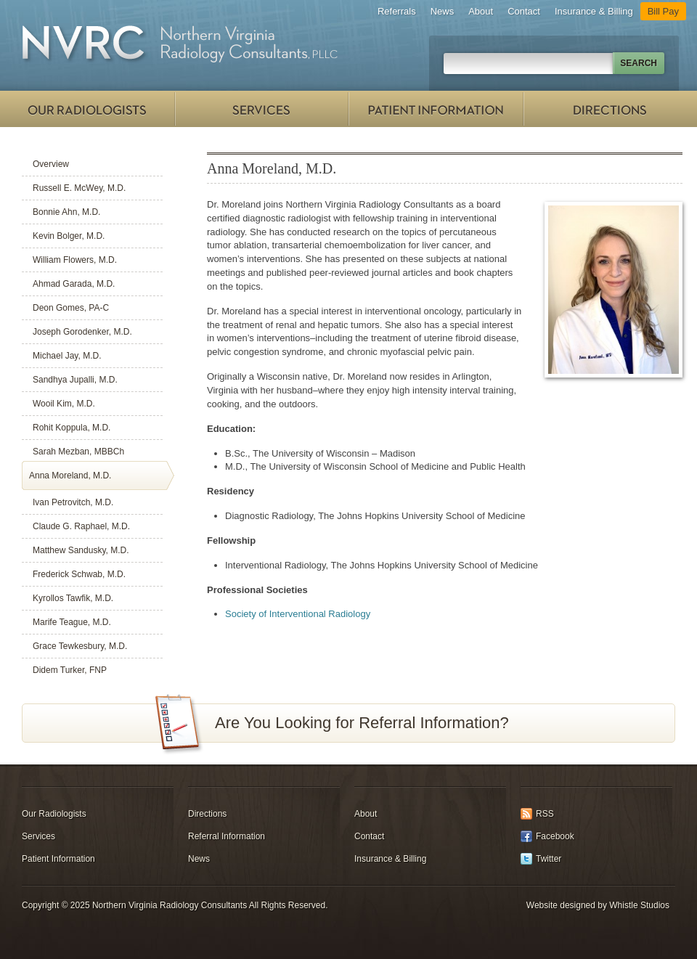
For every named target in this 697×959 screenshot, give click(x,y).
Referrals (397, 11)
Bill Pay (663, 11)
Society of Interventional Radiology (297, 613)
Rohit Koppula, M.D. (71, 428)
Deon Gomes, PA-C (71, 308)
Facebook (555, 836)
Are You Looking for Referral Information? (362, 723)
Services (261, 109)
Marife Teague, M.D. (72, 622)
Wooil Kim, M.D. (64, 404)
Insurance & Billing (594, 11)
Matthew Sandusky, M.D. (81, 550)
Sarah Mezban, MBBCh (78, 451)
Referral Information (226, 836)
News (443, 11)
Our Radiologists (87, 109)
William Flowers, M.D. (75, 260)
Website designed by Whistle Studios (597, 905)
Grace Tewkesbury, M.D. (80, 646)
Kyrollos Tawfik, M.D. (73, 598)
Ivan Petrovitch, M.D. (73, 502)
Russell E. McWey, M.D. (79, 188)
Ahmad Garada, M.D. (74, 284)
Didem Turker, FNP (70, 670)
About (480, 11)
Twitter (548, 859)
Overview (51, 164)
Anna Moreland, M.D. (70, 475)
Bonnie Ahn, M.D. (66, 212)
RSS (545, 814)
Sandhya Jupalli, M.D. (75, 380)
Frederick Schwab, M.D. (79, 574)
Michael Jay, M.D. (67, 356)
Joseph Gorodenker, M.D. (82, 332)
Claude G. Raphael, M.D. (81, 526)
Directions (610, 109)
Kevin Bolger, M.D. (69, 236)
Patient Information (435, 109)
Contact (524, 11)
